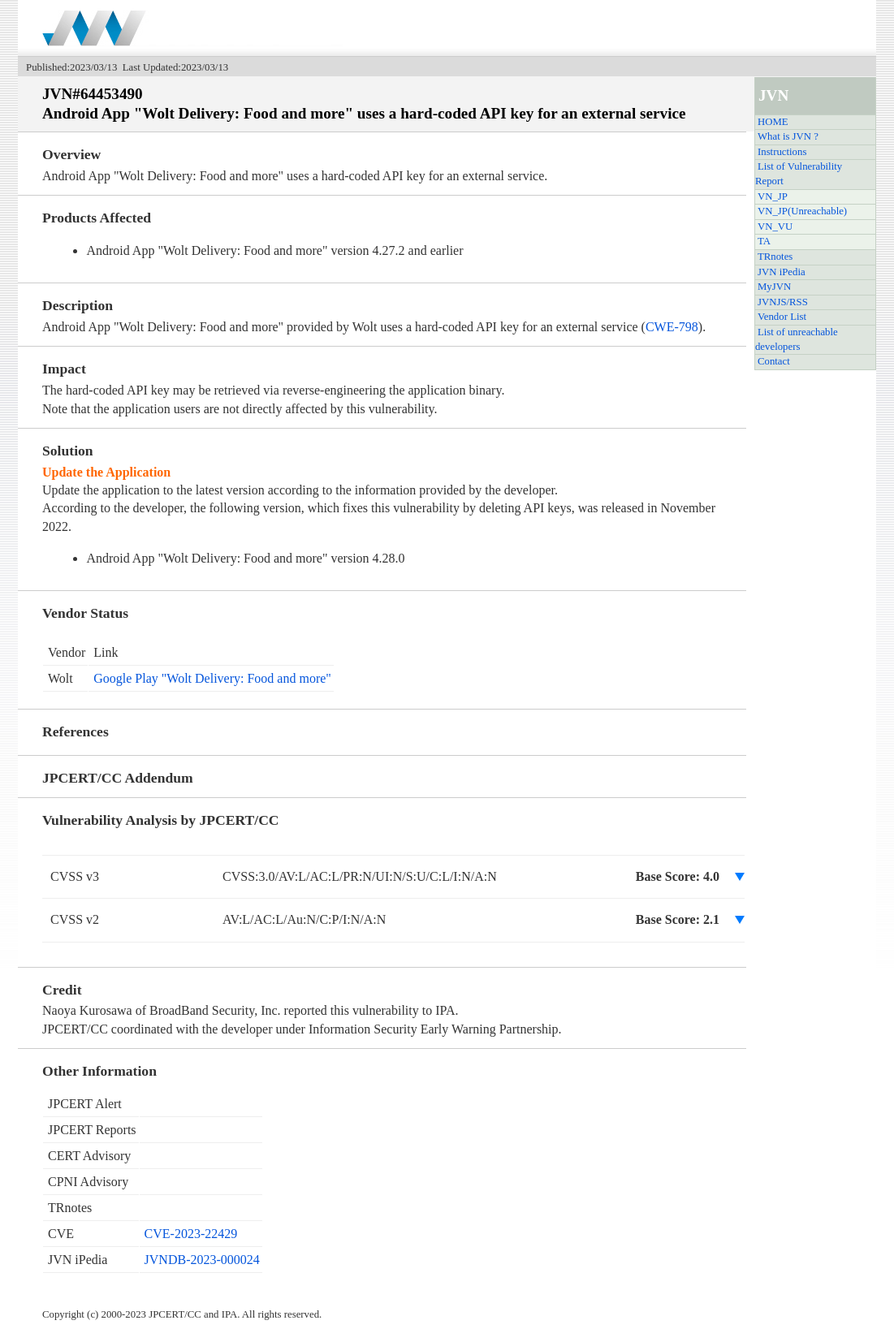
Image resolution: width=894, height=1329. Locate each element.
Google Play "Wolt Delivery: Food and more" (212, 678)
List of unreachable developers (796, 339)
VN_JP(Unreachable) (802, 211)
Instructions (782, 151)
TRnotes (775, 256)
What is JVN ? (788, 136)
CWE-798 (672, 327)
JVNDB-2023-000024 (202, 1259)
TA (764, 241)
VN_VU (775, 226)
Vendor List (782, 316)
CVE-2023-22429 (191, 1234)
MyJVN (774, 286)
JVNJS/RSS (783, 302)
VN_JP (773, 196)
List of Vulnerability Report (798, 174)
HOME (773, 121)
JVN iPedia (781, 272)
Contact (774, 361)
